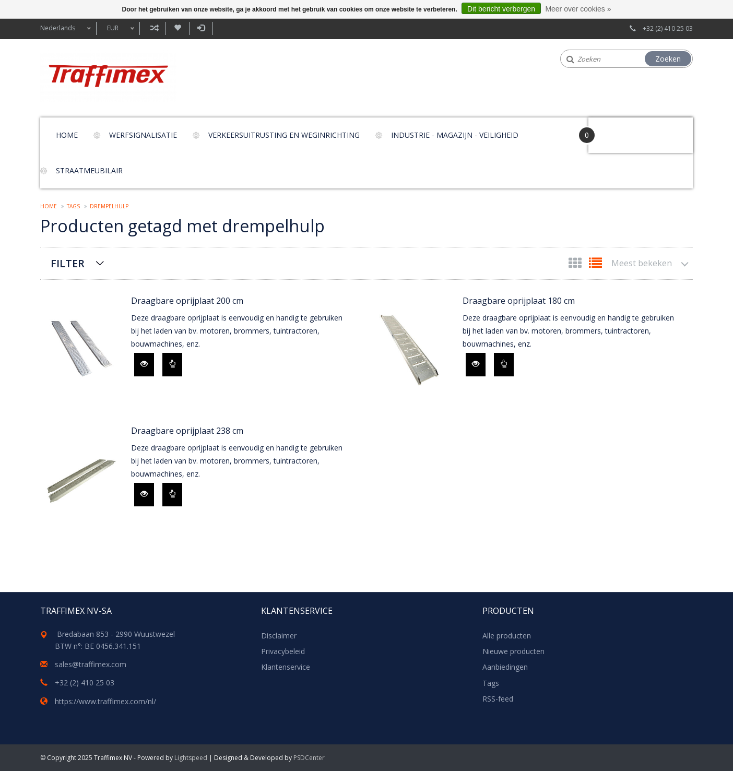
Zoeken (668, 59)
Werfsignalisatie (143, 135)
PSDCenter (309, 757)
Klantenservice (285, 667)
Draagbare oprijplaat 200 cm (187, 300)
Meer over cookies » (578, 9)
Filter (68, 263)
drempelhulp (109, 206)
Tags (73, 206)
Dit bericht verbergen (501, 9)
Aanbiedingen (505, 667)
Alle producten (506, 635)
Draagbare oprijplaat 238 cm (187, 430)
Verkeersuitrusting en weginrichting (284, 135)
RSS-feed (497, 699)
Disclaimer (279, 635)
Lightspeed (190, 757)
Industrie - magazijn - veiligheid (454, 135)
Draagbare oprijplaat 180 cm (519, 300)
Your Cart (618, 130)
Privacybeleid (283, 651)
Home (67, 135)
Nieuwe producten (513, 651)
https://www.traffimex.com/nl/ (105, 701)
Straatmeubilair (89, 170)
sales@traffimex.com (90, 664)
